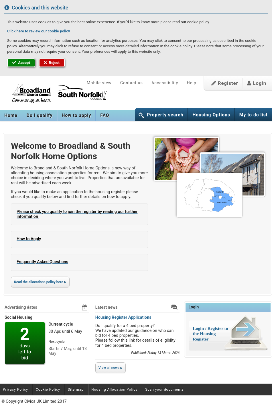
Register (224, 83)
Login (256, 83)
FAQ (104, 115)
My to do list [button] (253, 115)
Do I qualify (40, 115)
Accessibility (164, 83)
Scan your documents (164, 390)
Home (10, 115)
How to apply (76, 115)
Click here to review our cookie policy (38, 31)
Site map (76, 390)
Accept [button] (21, 62)
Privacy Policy (15, 390)
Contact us (131, 83)
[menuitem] (11, 115)
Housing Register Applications (123, 317)
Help (191, 83)
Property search (165, 115)
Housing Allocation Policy (114, 390)
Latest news (106, 307)
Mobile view (99, 83)
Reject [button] (52, 62)
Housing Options (211, 115)
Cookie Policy (48, 390)
